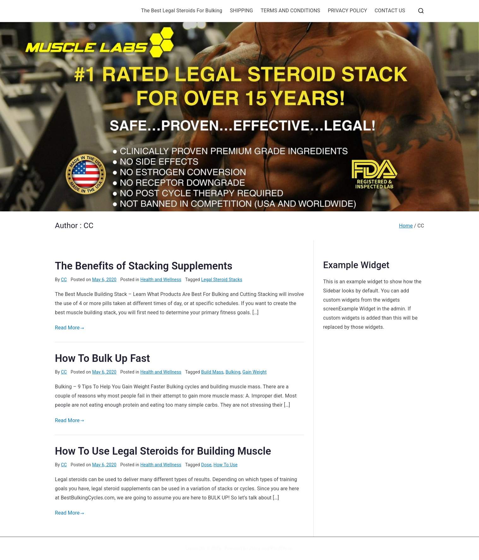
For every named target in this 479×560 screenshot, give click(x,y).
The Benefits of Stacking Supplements (144, 266)
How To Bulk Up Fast (102, 358)
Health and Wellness (160, 279)
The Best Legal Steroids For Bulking (181, 11)
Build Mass (212, 371)
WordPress (281, 548)
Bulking (233, 371)
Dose (206, 464)
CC (64, 279)
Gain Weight (254, 371)
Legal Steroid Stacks (221, 279)
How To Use (226, 464)
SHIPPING (241, 11)
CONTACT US (390, 11)
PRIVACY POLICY (347, 11)
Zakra (254, 548)
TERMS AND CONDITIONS (290, 11)
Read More (69, 328)
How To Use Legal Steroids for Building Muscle (163, 451)
